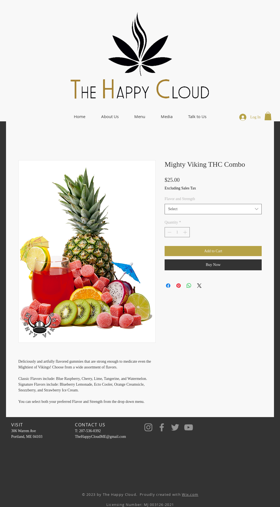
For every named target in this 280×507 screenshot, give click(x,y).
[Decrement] (168, 232)
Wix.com (190, 494)
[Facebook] (161, 427)
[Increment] (185, 232)
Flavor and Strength (180, 199)
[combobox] (213, 209)
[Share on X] (199, 285)
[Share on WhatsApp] (189, 285)
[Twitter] (175, 427)
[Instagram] (148, 427)
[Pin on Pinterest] (178, 285)
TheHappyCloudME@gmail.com (100, 437)
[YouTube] (188, 427)
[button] (109, 116)
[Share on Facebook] (168, 285)
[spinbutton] (177, 232)
